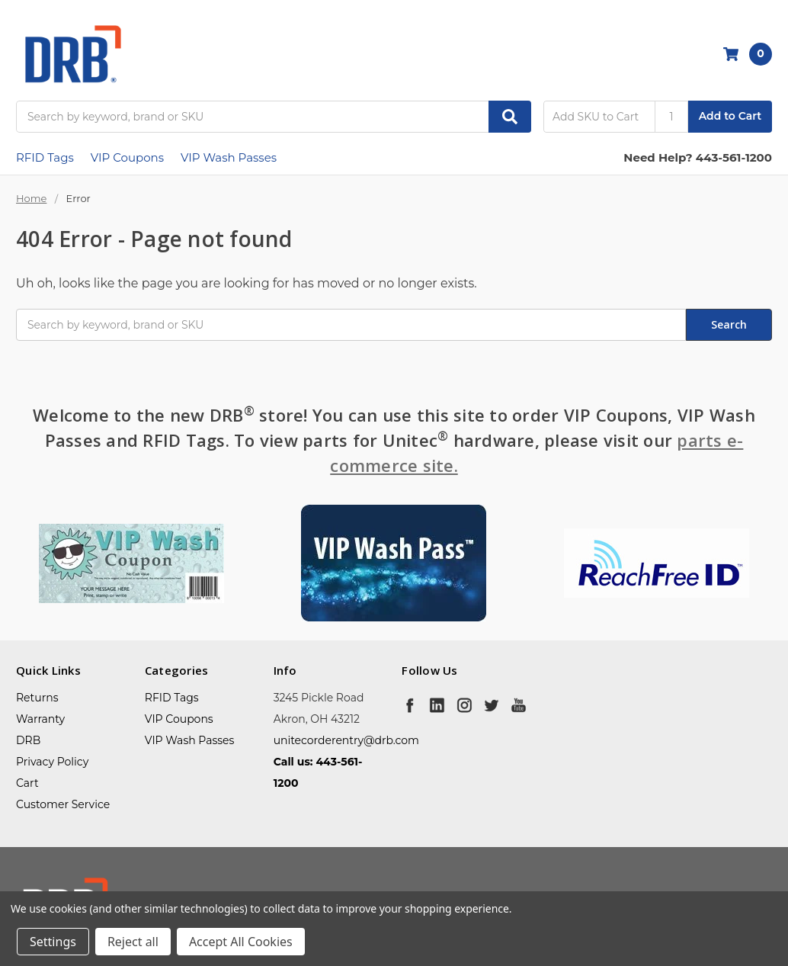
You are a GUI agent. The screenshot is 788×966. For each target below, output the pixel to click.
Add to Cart (730, 116)
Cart (27, 783)
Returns (37, 697)
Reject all (133, 941)
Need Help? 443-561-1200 (697, 157)
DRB (28, 740)
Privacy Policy (52, 762)
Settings (53, 941)
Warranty (40, 719)
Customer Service (63, 804)
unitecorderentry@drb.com (346, 740)
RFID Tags (45, 157)
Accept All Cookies (241, 941)
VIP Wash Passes (229, 157)
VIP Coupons (127, 157)
